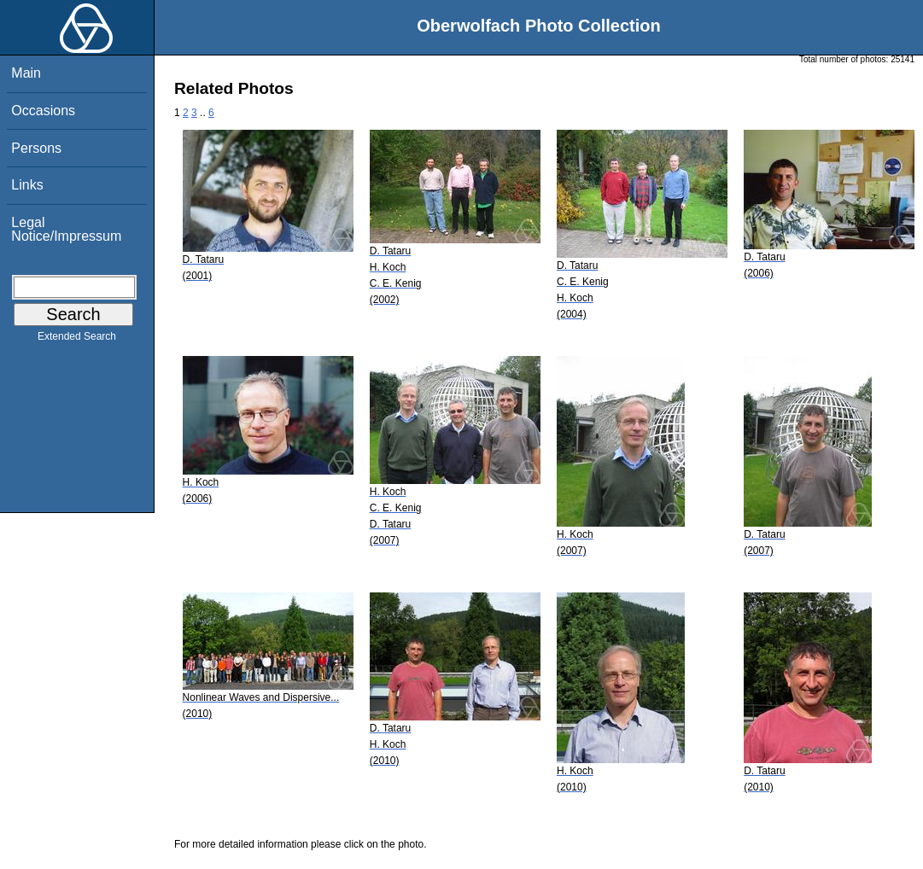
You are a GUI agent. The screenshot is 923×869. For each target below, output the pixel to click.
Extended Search (77, 340)
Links (27, 185)
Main (26, 73)
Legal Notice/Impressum (66, 229)
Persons (36, 148)
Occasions (43, 110)
